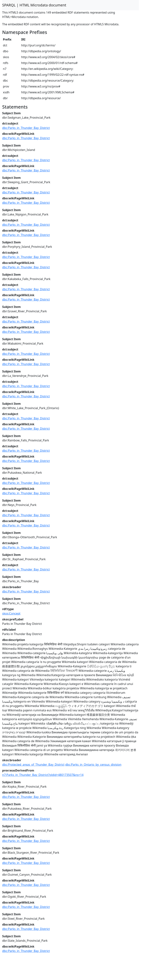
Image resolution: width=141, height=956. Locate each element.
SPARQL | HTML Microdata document (34, 5)
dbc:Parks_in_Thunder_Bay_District (26, 128)
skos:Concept (11, 613)
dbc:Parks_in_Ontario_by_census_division (93, 765)
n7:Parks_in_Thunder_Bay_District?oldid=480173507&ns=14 (42, 775)
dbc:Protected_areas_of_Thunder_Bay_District (33, 765)
